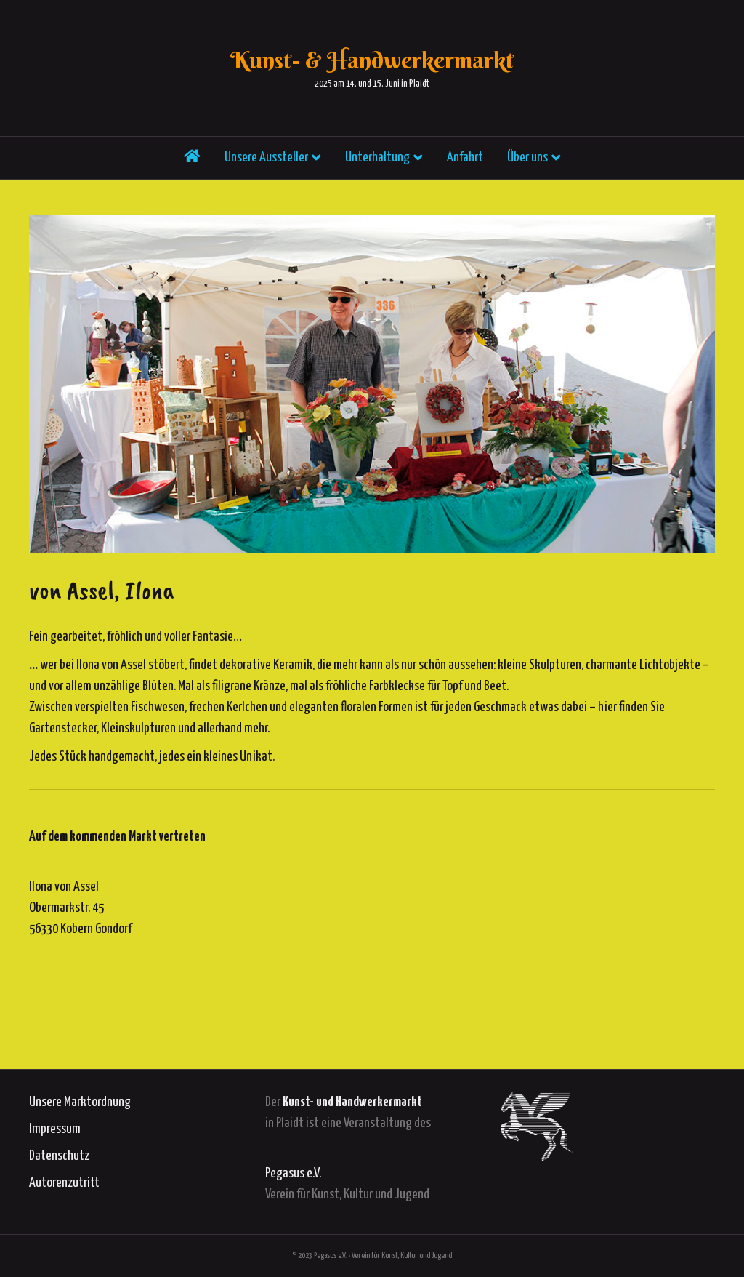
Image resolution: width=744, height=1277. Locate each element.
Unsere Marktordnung (80, 1102)
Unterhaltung (377, 163)
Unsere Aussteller (266, 163)
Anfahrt (465, 163)
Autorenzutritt (64, 1183)
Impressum (55, 1129)
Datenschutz (59, 1156)
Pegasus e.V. (293, 1173)
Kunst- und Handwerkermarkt (352, 1102)
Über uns (527, 163)
